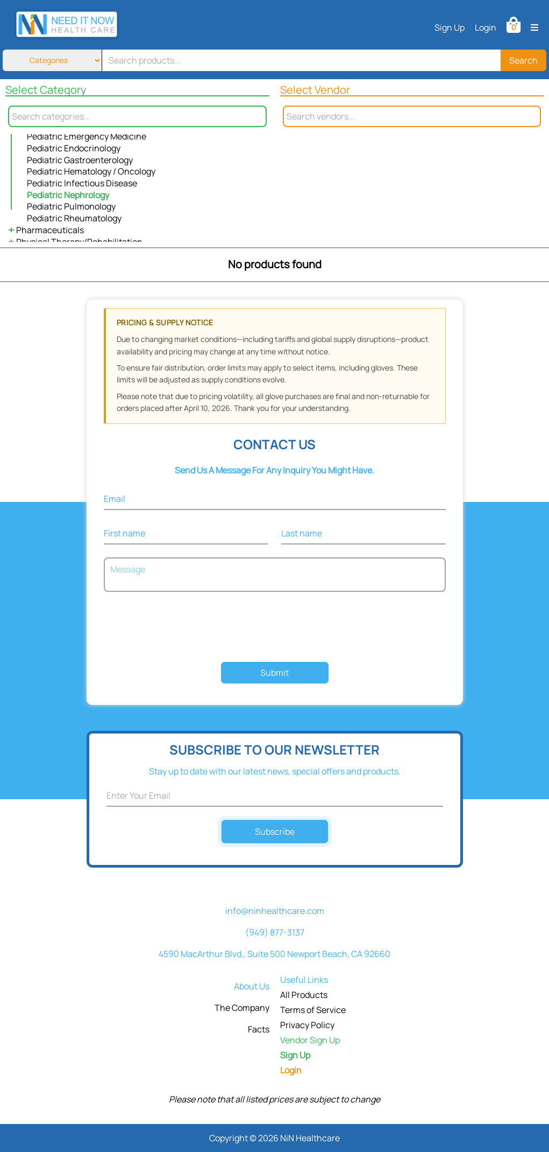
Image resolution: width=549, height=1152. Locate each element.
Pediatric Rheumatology (74, 218)
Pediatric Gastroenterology (80, 160)
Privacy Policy (307, 1025)
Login (485, 27)
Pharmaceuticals (50, 230)
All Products (303, 994)
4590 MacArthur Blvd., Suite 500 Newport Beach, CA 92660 (274, 953)
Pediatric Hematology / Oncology (91, 171)
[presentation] (275, 628)
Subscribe (274, 831)
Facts (258, 1029)
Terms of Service (313, 1009)
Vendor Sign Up (310, 1040)
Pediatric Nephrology (68, 195)
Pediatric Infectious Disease (82, 183)
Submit (274, 673)
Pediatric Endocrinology (73, 148)
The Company (242, 1007)
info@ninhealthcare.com (274, 910)
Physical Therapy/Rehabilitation (79, 241)
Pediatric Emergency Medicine (86, 136)
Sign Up (449, 27)
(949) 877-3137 (274, 932)
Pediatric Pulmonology (71, 206)
